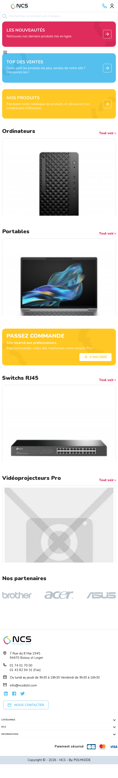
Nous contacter (26, 705)
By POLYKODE (80, 760)
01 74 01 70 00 (21, 665)
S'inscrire (95, 357)
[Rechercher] (59, 16)
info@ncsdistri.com (23, 685)
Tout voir (107, 133)
